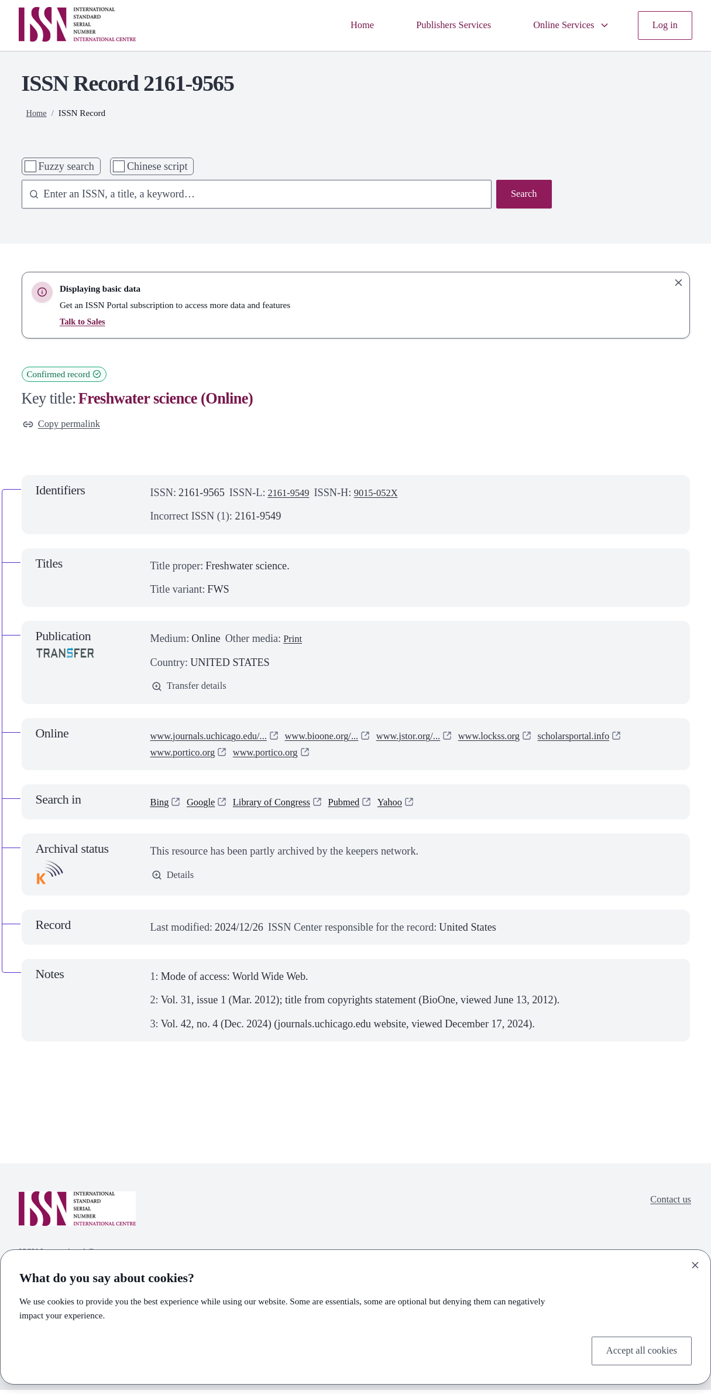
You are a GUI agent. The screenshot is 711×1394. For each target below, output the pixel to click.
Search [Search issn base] (522, 195)
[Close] (695, 1262)
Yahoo (408, 806)
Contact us (668, 1205)
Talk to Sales (84, 321)
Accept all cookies (638, 1350)
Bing (160, 806)
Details (174, 880)
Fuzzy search (66, 166)
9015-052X (382, 494)
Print (293, 641)
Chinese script (157, 166)
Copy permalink (65, 425)
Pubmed (359, 806)
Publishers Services (440, 25)
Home (343, 25)
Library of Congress (281, 806)
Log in (664, 25)
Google (204, 806)
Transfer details (192, 689)
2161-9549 (290, 494)
